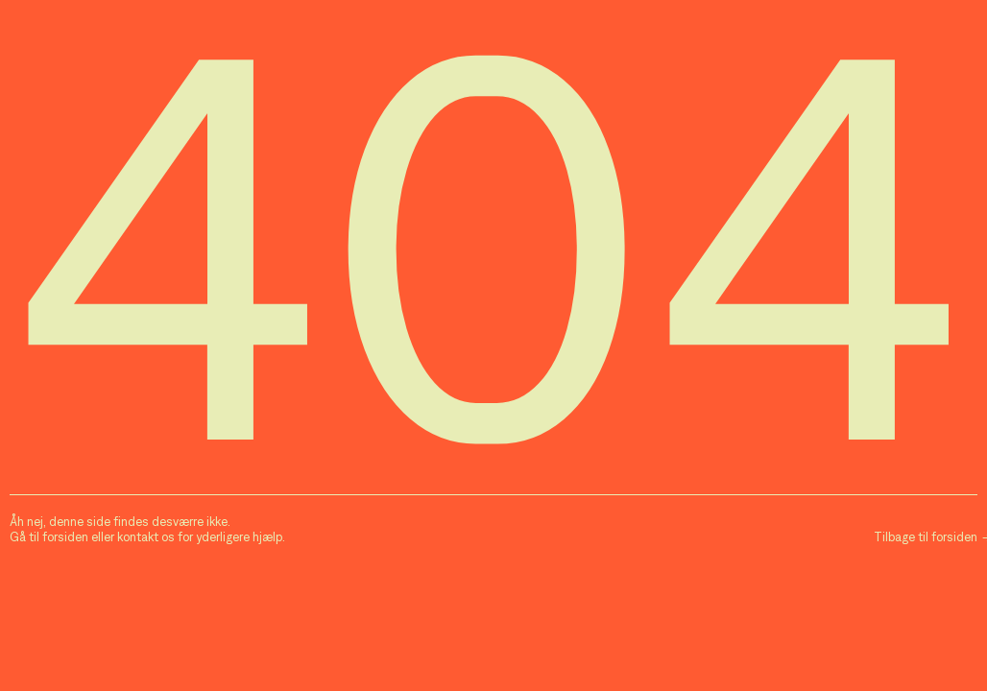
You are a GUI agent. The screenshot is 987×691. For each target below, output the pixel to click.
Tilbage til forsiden (925, 537)
